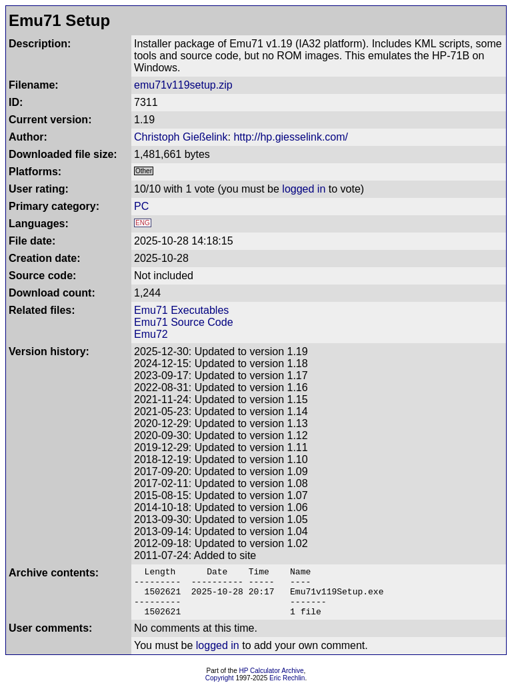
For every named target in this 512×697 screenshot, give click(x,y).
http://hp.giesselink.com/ (290, 137)
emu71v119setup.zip (183, 85)
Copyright (219, 688)
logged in (303, 189)
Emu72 (151, 334)
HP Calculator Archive (271, 680)
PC (141, 206)
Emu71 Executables (181, 310)
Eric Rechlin (287, 688)
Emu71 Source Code (183, 322)
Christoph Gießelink (181, 137)
